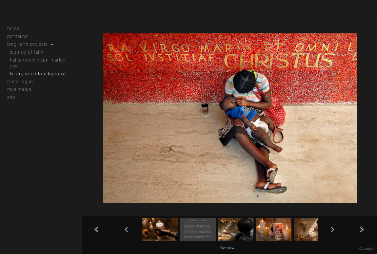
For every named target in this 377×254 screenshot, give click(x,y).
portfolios (20, 36)
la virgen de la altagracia (38, 74)
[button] (227, 248)
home (13, 28)
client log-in (20, 81)
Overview (227, 248)
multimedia (22, 89)
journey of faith (27, 52)
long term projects (31, 44)
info (14, 97)
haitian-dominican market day (38, 63)
